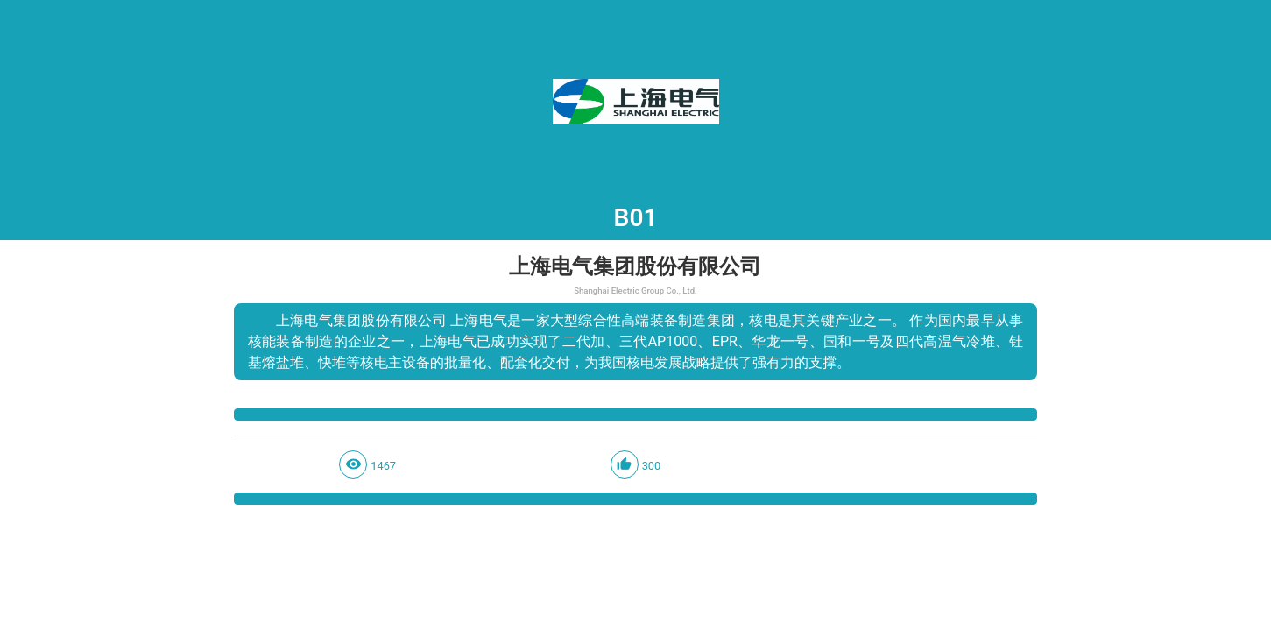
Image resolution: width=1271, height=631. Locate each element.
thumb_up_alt (624, 464)
